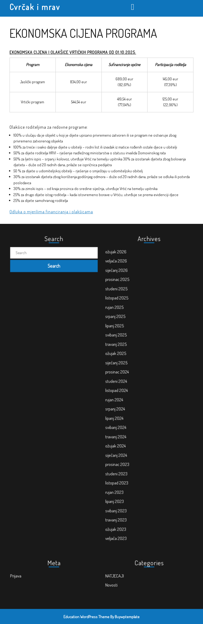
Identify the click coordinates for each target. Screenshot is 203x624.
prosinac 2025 (128, 316)
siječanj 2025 (127, 372)
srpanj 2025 (126, 341)
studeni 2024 (127, 384)
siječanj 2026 (127, 310)
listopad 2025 (127, 329)
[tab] (133, 7)
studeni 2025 (127, 322)
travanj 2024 (127, 421)
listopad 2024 (127, 390)
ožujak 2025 (127, 366)
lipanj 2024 (126, 409)
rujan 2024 (126, 397)
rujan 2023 (126, 458)
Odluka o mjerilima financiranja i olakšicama (51, 211)
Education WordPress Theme (86, 616)
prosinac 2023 (128, 440)
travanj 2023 (127, 477)
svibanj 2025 (127, 353)
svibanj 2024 (127, 415)
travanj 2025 (127, 360)
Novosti (124, 582)
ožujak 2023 (127, 483)
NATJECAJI (126, 576)
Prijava (28, 576)
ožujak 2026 (127, 298)
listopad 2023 (127, 452)
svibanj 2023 (127, 471)
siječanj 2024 (127, 434)
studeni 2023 (127, 446)
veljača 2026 (127, 304)
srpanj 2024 (126, 403)
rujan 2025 (126, 335)
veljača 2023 (127, 489)
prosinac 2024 (128, 378)
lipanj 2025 (126, 347)
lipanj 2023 (126, 465)
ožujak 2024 (126, 427)
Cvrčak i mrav (35, 7)
